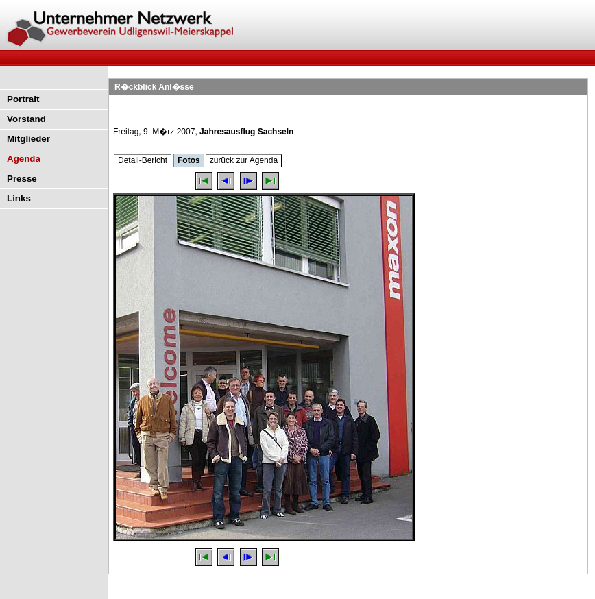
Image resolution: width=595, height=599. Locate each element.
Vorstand (26, 119)
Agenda (23, 159)
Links (19, 198)
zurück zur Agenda (244, 160)
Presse (22, 178)
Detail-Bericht (142, 160)
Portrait (23, 99)
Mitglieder (28, 139)
